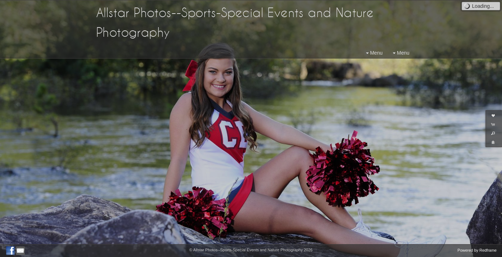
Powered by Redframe (477, 250)
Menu (373, 53)
